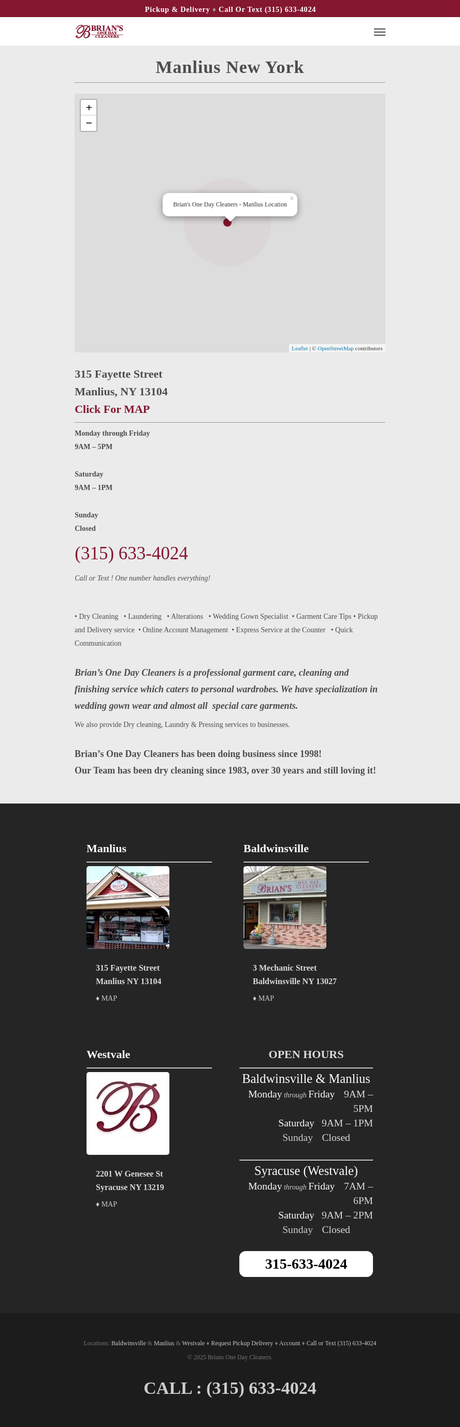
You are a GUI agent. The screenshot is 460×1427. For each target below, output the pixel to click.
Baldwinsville (128, 1343)
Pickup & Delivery (177, 9)
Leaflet (300, 348)
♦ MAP (106, 998)
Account (289, 1343)
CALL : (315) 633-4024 (229, 1388)
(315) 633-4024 (131, 553)
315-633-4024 (306, 1264)
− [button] (88, 122)
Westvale (193, 1343)
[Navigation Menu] (379, 31)
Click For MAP (112, 409)
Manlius (164, 1343)
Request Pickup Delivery (242, 1343)
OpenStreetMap (336, 348)
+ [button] (88, 107)
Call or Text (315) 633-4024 (267, 9)
